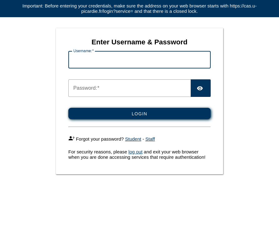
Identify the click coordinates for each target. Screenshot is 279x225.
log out (136, 151)
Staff (150, 139)
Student (133, 139)
